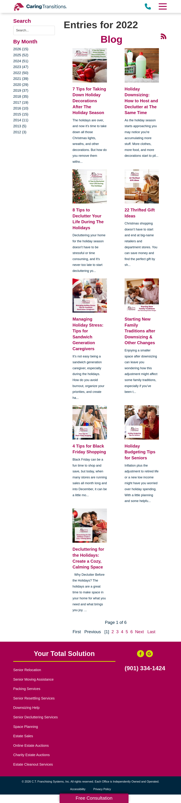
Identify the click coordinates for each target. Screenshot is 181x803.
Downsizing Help (26, 708)
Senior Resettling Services (34, 698)
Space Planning (25, 727)
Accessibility (77, 789)
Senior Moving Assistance (33, 679)
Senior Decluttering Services (35, 717)
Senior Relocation (27, 670)
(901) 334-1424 (145, 668)
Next (139, 631)
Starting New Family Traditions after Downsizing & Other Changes (140, 331)
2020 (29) (20, 85)
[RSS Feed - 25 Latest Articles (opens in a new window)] (163, 36)
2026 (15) (20, 49)
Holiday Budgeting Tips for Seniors (140, 452)
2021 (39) (20, 79)
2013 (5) (20, 126)
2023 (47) (20, 67)
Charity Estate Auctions (31, 755)
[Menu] (162, 6)
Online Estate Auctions (31, 745)
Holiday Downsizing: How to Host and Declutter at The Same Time (141, 101)
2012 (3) (20, 132)
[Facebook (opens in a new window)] (140, 653)
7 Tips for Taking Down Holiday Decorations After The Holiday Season (89, 101)
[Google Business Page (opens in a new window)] (149, 653)
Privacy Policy (102, 789)
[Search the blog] (34, 30)
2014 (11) (20, 120)
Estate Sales (23, 736)
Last (151, 631)
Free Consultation (94, 798)
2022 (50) (20, 73)
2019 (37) (20, 90)
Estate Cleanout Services (33, 764)
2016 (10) (20, 108)
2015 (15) (20, 114)
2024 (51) (20, 61)
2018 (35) (20, 96)
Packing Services (26, 689)
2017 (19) (20, 102)
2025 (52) (20, 55)
